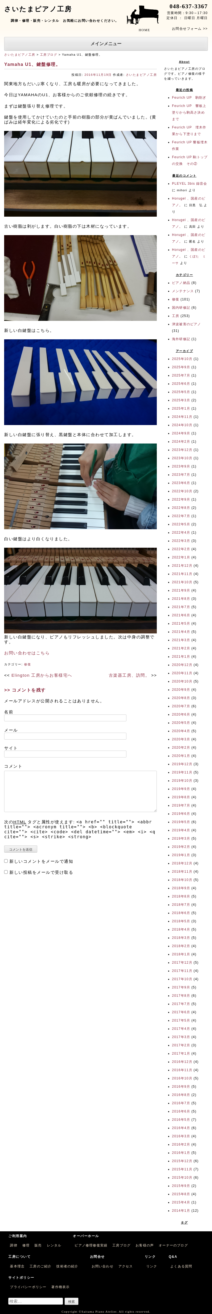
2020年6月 (181, 714)
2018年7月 (181, 905)
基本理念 (17, 1266)
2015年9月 (181, 1186)
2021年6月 (181, 615)
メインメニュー (106, 43)
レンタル (54, 1245)
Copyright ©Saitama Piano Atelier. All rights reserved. (106, 1311)
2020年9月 (181, 690)
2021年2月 (181, 648)
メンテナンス (183, 291)
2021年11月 (182, 574)
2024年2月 (181, 442)
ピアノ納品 (181, 283)
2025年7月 (181, 375)
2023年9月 (181, 466)
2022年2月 (181, 549)
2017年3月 (181, 1037)
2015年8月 (181, 1194)
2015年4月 (181, 1202)
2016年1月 (181, 1153)
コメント (13, 766)
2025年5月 (181, 392)
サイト (11, 748)
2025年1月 (181, 408)
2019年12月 (182, 764)
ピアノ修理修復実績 (91, 1245)
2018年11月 (182, 872)
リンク (151, 1266)
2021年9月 (181, 590)
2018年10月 (182, 880)
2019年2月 (181, 847)
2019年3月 (181, 838)
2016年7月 (181, 1103)
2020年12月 (182, 665)
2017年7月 (181, 1004)
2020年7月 (181, 706)
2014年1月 (181, 1211)
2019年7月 (181, 805)
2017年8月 (181, 996)
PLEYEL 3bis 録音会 (189, 184)
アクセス (125, 1266)
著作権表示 (60, 1287)
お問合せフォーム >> (190, 29)
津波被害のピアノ (186, 324)
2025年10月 (182, 359)
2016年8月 (181, 1095)
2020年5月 (181, 723)
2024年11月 (182, 417)
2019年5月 (181, 822)
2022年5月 (181, 524)
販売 (38, 1245)
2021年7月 (181, 607)
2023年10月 (182, 458)
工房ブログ (48, 54)
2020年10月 (182, 681)
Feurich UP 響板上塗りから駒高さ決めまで (189, 112)
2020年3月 (181, 739)
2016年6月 (181, 1111)
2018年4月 (181, 929)
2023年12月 (182, 450)
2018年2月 (181, 946)
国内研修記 (181, 308)
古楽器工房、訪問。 (129, 675)
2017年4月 (181, 1029)
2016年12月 (182, 1062)
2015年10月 (182, 1177)
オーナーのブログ (173, 1245)
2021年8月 (181, 599)
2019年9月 (181, 789)
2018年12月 (182, 863)
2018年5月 (181, 921)
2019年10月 (182, 781)
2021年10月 (182, 582)
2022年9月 (181, 499)
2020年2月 (181, 747)
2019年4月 (181, 830)
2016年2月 (181, 1144)
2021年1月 (181, 657)
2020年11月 (182, 673)
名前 (8, 712)
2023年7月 (181, 475)
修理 (26, 1245)
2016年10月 (182, 1078)
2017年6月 (181, 1012)
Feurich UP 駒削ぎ (189, 98)
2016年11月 (182, 1070)
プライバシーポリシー (28, 1287)
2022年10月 (182, 491)
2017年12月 (182, 962)
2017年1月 (181, 1053)
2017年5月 (181, 1020)
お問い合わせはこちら (27, 653)
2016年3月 (181, 1136)
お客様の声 (145, 1245)
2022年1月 (181, 557)
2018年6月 (181, 913)
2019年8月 (181, 797)
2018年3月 (181, 938)
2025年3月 (181, 400)
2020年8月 (181, 698)
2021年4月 (181, 632)
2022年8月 (181, 508)
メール (11, 730)
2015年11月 (182, 1169)
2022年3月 (181, 541)
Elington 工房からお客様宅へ (42, 675)
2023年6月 (181, 483)
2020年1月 (181, 756)
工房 (175, 316)
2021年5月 (181, 623)
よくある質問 (181, 1266)
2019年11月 (182, 772)
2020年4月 (181, 731)
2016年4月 (181, 1128)
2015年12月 (182, 1161)
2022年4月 (181, 532)
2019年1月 (181, 855)
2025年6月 (181, 384)
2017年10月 (182, 979)
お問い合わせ (102, 1266)
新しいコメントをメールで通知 (41, 861)
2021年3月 (181, 640)
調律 (13, 1245)
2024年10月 (182, 425)
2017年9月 (181, 987)
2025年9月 (181, 367)
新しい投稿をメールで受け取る (41, 872)
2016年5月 (181, 1120)
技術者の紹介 (67, 1266)
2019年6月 (181, 814)
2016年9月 (181, 1087)
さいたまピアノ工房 (19, 54)
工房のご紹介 (40, 1266)
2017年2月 (181, 1045)
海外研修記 (181, 339)
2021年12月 (182, 566)
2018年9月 (181, 888)
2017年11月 (182, 971)
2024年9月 (181, 433)
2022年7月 (181, 516)
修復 (27, 664)
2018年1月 (181, 954)
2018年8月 (181, 896)
